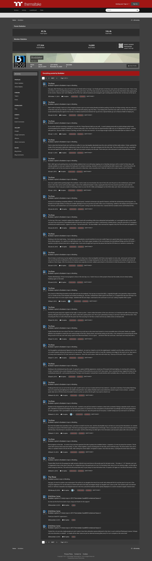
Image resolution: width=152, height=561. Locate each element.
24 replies (65, 96)
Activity (24, 10)
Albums (17, 138)
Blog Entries (18, 151)
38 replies (65, 505)
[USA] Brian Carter (54, 496)
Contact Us (77, 554)
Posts (16, 99)
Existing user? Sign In (122, 4)
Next (52, 78)
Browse (16, 10)
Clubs (41, 10)
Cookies (85, 554)
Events (16, 118)
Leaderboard (33, 10)
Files (16, 109)
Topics (16, 96)
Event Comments (19, 122)
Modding (74, 85)
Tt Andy (62, 498)
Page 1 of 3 (64, 78)
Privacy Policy (68, 554)
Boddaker (51, 85)
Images (17, 131)
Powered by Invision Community (76, 558)
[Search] (115, 10)
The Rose (51, 83)
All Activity (18, 74)
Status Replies (19, 86)
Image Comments (20, 135)
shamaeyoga (128, 46)
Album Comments (20, 142)
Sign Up (135, 4)
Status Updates (19, 83)
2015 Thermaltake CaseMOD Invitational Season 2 (86, 498)
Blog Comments (19, 155)
